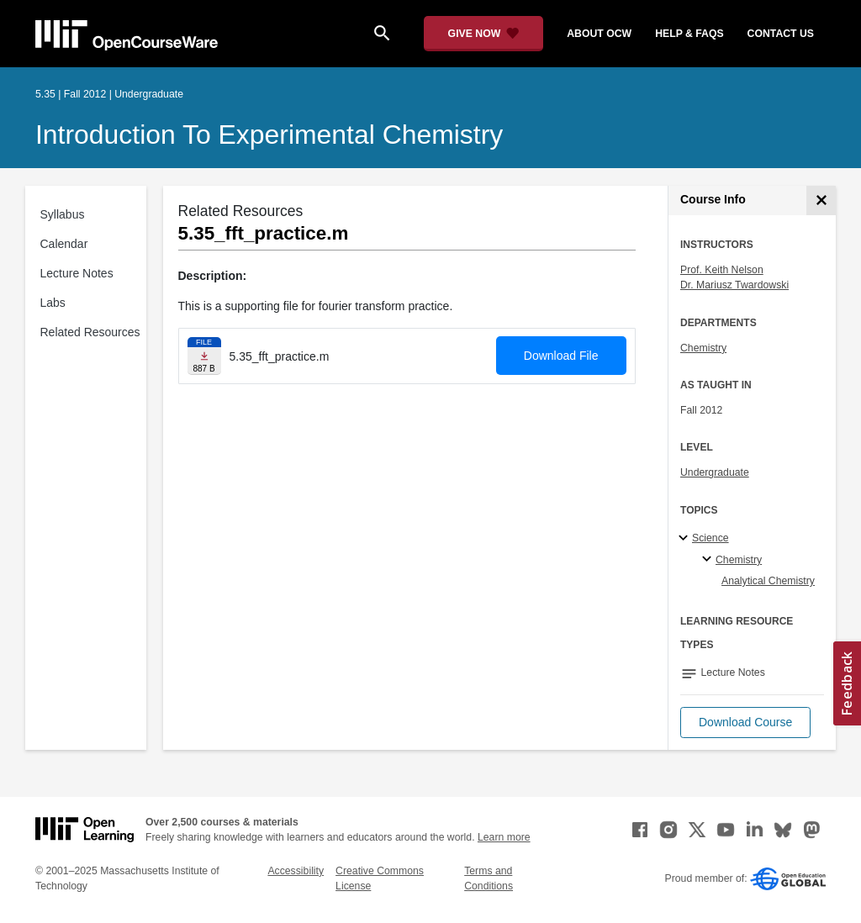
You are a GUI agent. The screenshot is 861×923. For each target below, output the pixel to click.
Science (710, 538)
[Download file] (204, 356)
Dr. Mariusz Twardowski (734, 285)
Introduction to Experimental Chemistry (269, 134)
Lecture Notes (77, 273)
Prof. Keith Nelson (721, 270)
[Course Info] (821, 200)
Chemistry (703, 348)
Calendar (64, 244)
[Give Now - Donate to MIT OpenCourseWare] (484, 33)
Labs (53, 302)
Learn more (504, 837)
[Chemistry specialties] (709, 560)
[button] (745, 722)
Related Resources (90, 332)
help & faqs (689, 34)
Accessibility (295, 871)
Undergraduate (714, 472)
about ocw (599, 34)
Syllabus (62, 214)
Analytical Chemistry (768, 581)
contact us (780, 34)
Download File (561, 355)
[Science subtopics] (685, 539)
